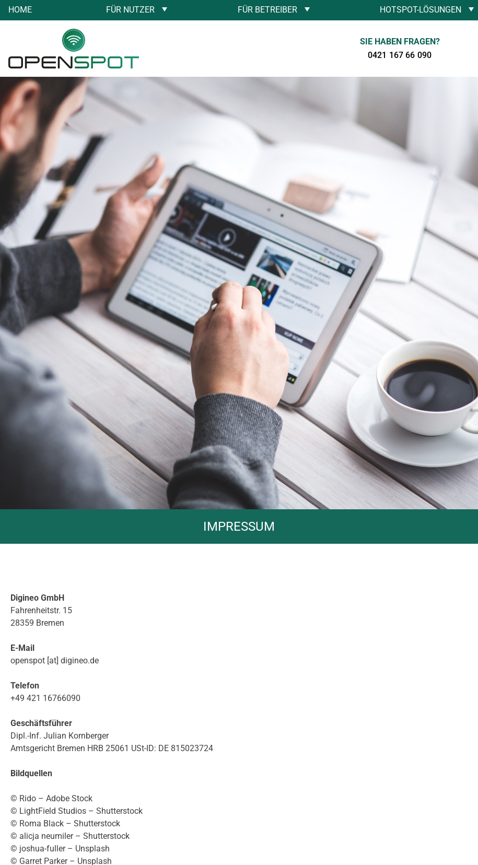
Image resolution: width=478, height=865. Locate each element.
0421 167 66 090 (400, 55)
